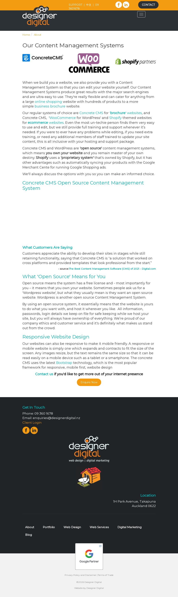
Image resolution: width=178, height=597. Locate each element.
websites (46, 123)
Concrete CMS (91, 113)
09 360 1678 (43, 413)
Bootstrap (64, 363)
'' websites (125, 113)
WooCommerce (62, 118)
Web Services (99, 527)
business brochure (50, 106)
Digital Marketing (129, 527)
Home (26, 34)
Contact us (44, 374)
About (37, 34)
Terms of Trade (105, 575)
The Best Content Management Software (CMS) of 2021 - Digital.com (112, 268)
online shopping (48, 102)
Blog (28, 535)
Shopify (115, 118)
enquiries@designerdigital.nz (56, 418)
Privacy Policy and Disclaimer (80, 575)
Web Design (72, 527)
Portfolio (49, 527)
